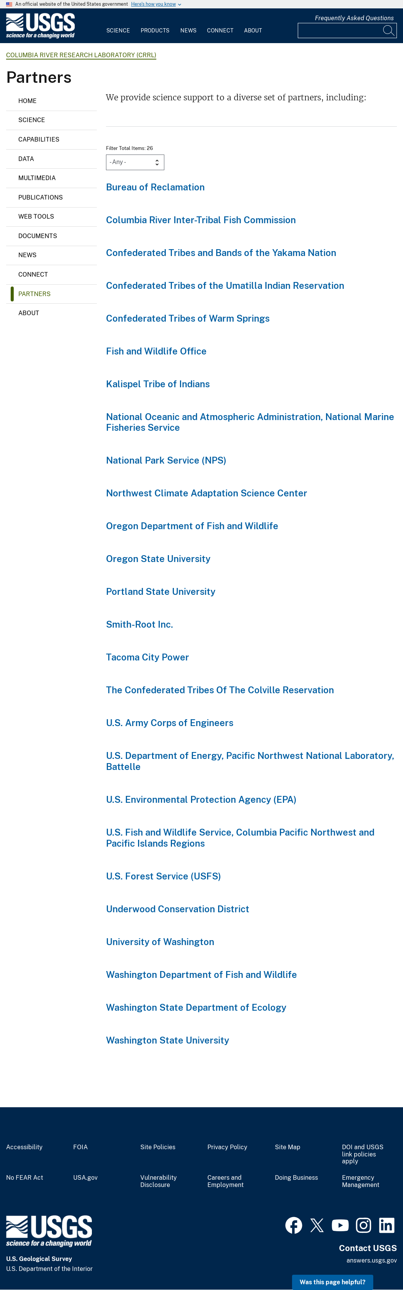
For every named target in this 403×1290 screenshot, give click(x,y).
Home (27, 101)
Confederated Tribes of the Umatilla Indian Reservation (225, 285)
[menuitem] (118, 26)
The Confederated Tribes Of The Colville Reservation (220, 689)
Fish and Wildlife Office (156, 351)
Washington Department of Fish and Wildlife (201, 974)
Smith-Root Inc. (139, 624)
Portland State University (160, 591)
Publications (40, 197)
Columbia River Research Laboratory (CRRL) (81, 55)
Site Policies (157, 1147)
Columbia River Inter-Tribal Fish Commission (201, 219)
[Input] (347, 30)
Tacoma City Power (147, 657)
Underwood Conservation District (177, 908)
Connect (220, 30)
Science (118, 30)
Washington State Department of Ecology (196, 1007)
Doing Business (296, 1177)
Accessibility (24, 1147)
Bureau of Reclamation (155, 187)
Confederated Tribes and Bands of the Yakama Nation (221, 252)
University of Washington (160, 941)
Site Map (287, 1147)
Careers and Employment (225, 1181)
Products (155, 30)
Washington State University (167, 1040)
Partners (34, 294)
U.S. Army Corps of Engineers (169, 722)
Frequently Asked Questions (354, 18)
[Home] (40, 36)
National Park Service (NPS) (166, 460)
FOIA (80, 1147)
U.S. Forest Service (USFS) (163, 876)
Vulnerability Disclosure (158, 1181)
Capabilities (38, 139)
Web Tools (36, 216)
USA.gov (85, 1177)
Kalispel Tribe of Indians (158, 383)
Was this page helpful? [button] (333, 1282)
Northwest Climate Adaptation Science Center (206, 493)
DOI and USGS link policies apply (363, 1154)
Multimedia (37, 178)
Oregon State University (158, 558)
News (188, 30)
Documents (37, 236)
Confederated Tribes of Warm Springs (188, 318)
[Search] (389, 30)
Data (26, 159)
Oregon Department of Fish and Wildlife (192, 525)
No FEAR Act (24, 1177)
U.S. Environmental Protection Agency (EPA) (201, 799)
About (253, 30)
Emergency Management (360, 1181)
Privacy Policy (227, 1147)
